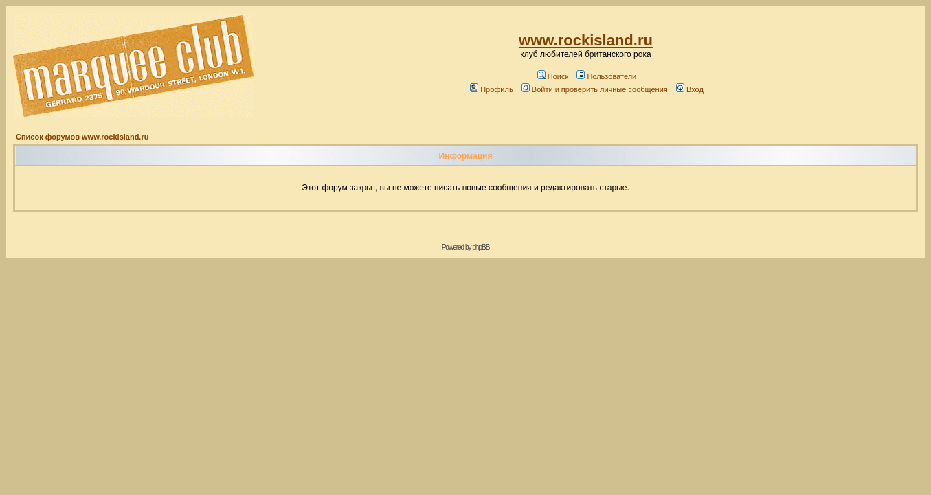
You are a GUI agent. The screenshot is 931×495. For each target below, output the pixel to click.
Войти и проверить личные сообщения (594, 89)
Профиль (491, 89)
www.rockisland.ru (586, 40)
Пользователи (606, 76)
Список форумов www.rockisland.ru (82, 137)
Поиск (552, 76)
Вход (690, 89)
